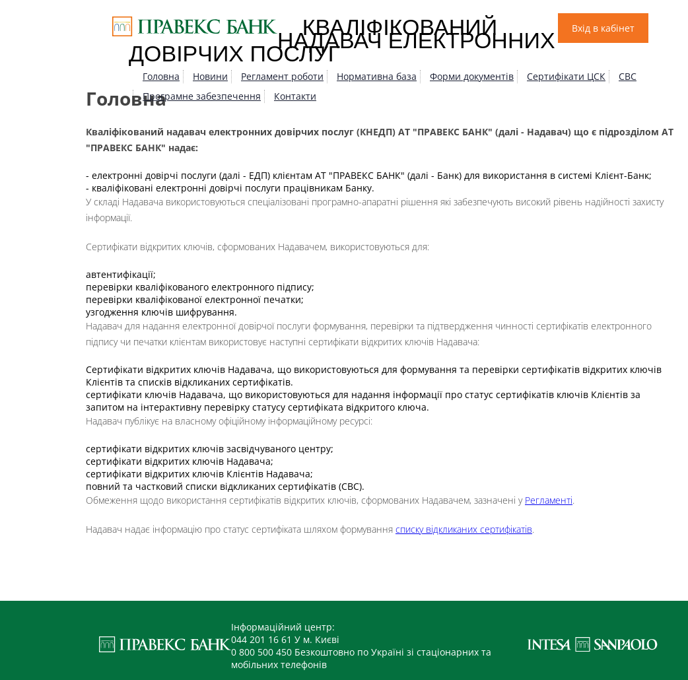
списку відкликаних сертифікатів (464, 529)
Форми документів (472, 76)
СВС (627, 76)
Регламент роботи (282, 76)
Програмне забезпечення (202, 96)
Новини (210, 76)
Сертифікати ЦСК (566, 76)
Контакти (295, 96)
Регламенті (548, 500)
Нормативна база (377, 76)
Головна (161, 76)
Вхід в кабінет (603, 28)
